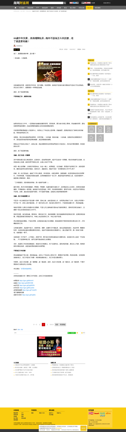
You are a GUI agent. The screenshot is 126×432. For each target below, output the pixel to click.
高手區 (100, 140)
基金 (22, 416)
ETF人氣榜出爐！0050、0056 (23, 372)
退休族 (91, 140)
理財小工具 (41, 413)
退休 (19, 329)
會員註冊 (105, 3)
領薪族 (91, 131)
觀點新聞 (16, 413)
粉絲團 (93, 3)
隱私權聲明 (59, 428)
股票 (22, 414)
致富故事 (16, 414)
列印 (84, 332)
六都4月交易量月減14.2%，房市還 (24, 375)
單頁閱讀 (62, 324)
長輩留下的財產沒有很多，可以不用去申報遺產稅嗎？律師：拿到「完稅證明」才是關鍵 (100, 111)
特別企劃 (23, 418)
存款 (22, 329)
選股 (32, 413)
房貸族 (100, 131)
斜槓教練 (18, 46)
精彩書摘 (16, 420)
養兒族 (109, 131)
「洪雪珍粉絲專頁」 (26, 269)
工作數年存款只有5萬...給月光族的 (61, 372)
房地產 (15, 416)
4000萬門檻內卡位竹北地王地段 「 (24, 370)
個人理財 (16, 418)
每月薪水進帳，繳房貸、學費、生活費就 (26, 367)
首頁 (17, 7)
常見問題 (51, 414)
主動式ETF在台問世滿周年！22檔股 (25, 365)
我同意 (83, 428)
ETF (22, 413)
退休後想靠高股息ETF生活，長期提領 (62, 375)
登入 (109, 3)
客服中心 (59, 413)
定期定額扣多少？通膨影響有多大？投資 (63, 367)
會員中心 (51, 413)
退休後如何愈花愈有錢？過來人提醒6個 (63, 370)
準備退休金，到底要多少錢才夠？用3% (63, 365)
